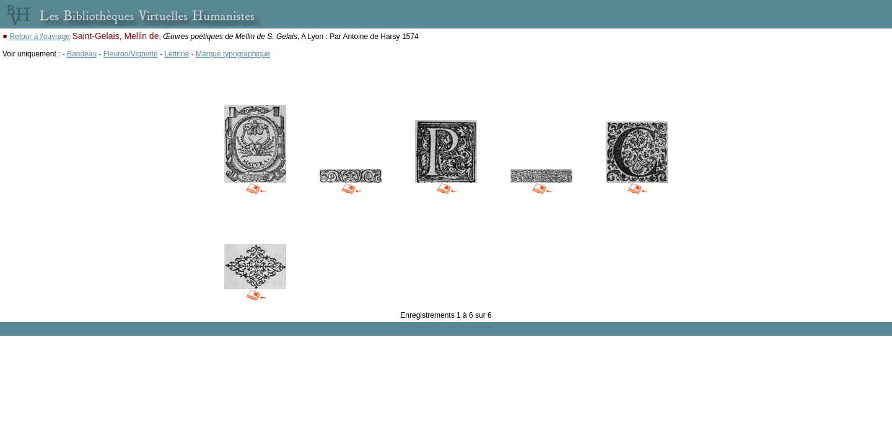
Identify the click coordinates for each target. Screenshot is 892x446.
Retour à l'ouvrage (39, 36)
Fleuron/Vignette (130, 54)
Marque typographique (233, 54)
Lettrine (176, 54)
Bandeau (82, 54)
